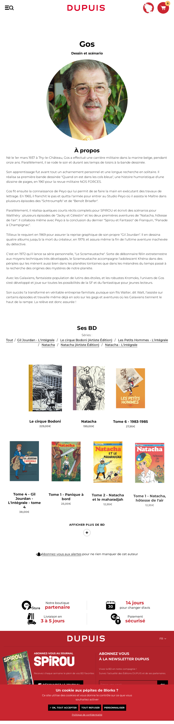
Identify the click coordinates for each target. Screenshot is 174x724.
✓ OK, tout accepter (63, 707)
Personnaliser (114, 707)
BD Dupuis (11, 20)
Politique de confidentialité (87, 714)
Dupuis (87, 8)
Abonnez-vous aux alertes (61, 570)
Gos (23, 20)
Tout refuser (90, 707)
